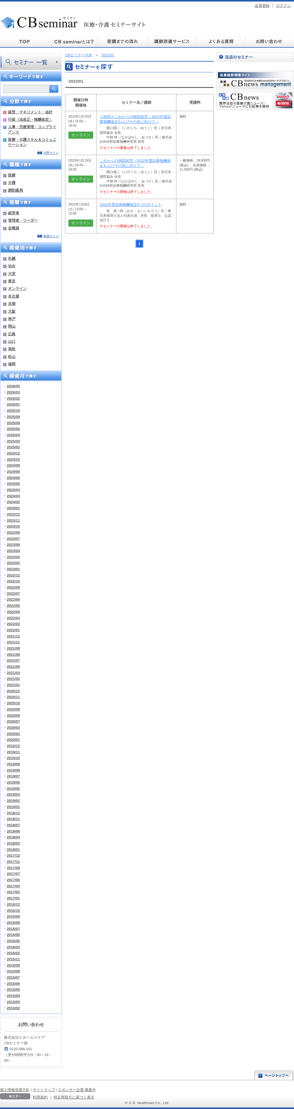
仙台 (11, 266)
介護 (11, 182)
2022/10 (13, 581)
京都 (11, 304)
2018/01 (13, 849)
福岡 (11, 364)
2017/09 (13, 868)
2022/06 (13, 599)
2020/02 (13, 734)
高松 (11, 349)
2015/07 (13, 977)
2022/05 (13, 605)
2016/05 (13, 941)
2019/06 (13, 782)
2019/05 (13, 788)
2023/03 (13, 557)
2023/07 (13, 539)
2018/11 (13, 819)
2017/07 (13, 874)
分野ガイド (51, 152)
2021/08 (13, 654)
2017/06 (13, 880)
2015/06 (13, 983)
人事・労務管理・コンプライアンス (32, 129)
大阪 (11, 311)
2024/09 (13, 465)
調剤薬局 (15, 190)
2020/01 (13, 739)
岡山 (11, 326)
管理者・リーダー (23, 220)
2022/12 (13, 575)
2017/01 (13, 898)
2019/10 (13, 758)
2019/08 (13, 770)
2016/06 (13, 935)
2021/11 (13, 642)
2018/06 (13, 831)
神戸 (11, 319)
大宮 (11, 274)
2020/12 (13, 691)
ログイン (283, 5)
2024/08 (13, 471)
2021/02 (13, 678)
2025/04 (13, 435)
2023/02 (13, 563)
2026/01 (13, 404)
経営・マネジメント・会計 (30, 112)
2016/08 (13, 922)
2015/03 (13, 1002)
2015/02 (13, 1008)
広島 (11, 334)
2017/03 (13, 886)
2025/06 (13, 429)
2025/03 (13, 441)
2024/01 (13, 508)
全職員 (13, 228)
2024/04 (13, 490)
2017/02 (13, 892)
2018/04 (13, 837)
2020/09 (13, 709)
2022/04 (13, 612)
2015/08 (13, 971)
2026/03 (13, 392)
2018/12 (13, 813)
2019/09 (13, 764)
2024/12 (13, 453)
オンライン (17, 288)
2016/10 (13, 910)
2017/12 (13, 855)
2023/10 (13, 526)
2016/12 (13, 904)
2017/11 (13, 861)
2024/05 (13, 483)
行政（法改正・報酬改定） (30, 119)
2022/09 (13, 587)
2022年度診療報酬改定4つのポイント (131, 205)
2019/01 (13, 807)
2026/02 (13, 398)
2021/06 (13, 666)
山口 (11, 341)
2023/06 (13, 544)
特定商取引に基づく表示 (74, 1097)
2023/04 (13, 551)
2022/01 (13, 630)
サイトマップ (44, 1090)
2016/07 (13, 929)
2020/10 (13, 703)
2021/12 (13, 636)
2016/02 (13, 953)
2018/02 (13, 843)
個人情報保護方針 (15, 1090)
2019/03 (13, 794)
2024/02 (13, 502)
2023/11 (13, 520)
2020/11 (13, 697)
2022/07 (13, 593)
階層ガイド (51, 236)
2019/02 (13, 800)
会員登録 (262, 5)
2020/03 (13, 727)
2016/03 (13, 947)
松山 (11, 356)
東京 (11, 281)
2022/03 (13, 618)
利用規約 (40, 1097)
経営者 (13, 213)
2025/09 (13, 417)
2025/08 (13, 423)
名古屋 (13, 296)
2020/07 (13, 721)
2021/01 (13, 685)
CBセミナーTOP (78, 55)
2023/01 (13, 569)
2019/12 (13, 746)
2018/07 (13, 825)
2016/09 (13, 916)
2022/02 (13, 624)
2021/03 (13, 673)
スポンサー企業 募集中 (77, 1090)
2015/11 (13, 959)
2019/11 (13, 752)
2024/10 (13, 459)
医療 (11, 175)
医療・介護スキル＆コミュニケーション (32, 141)
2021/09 (13, 648)
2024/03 (13, 496)
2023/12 (13, 514)
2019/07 (13, 776)
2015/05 (13, 989)
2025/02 (13, 447)
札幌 (11, 258)
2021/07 (13, 660)
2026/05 (13, 386)
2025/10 (13, 410)
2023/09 (13, 532)
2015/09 (13, 965)
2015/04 (13, 996)
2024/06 (13, 478)
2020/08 (13, 715)
